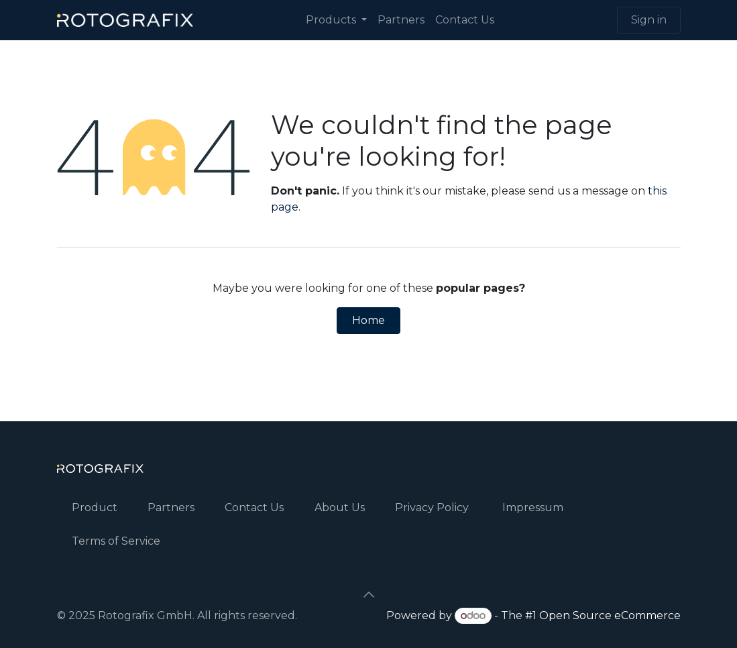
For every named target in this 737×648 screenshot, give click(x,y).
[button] (369, 594)
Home (368, 320)
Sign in (649, 19)
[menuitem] (336, 20)
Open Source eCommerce (610, 615)
